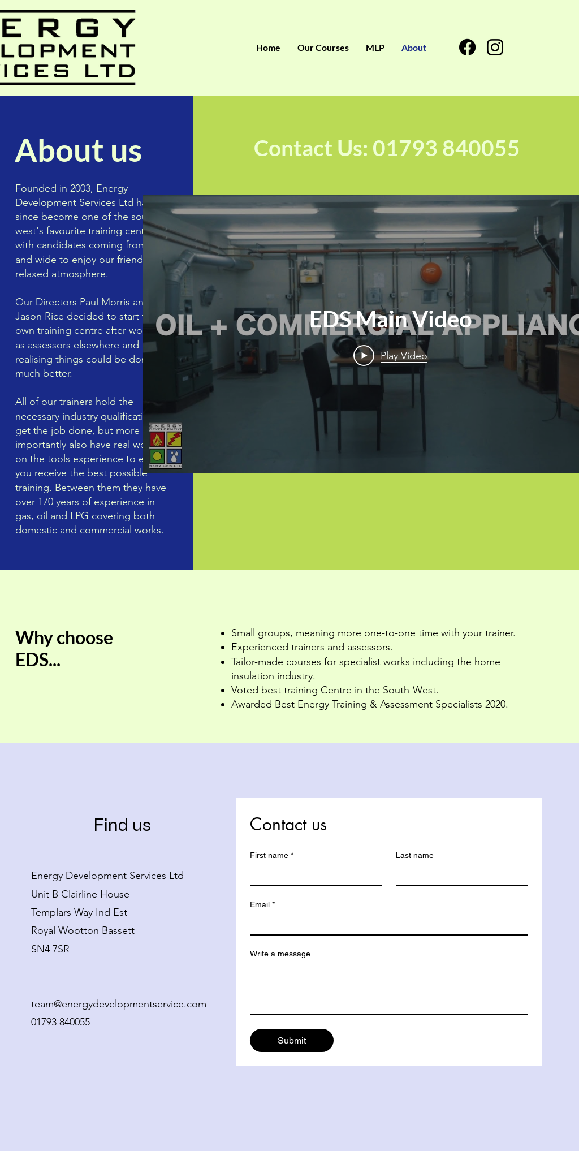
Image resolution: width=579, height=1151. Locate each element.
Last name (415, 855)
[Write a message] (389, 989)
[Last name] (458, 875)
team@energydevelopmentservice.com (118, 1004)
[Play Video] (390, 355)
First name (271, 855)
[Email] (385, 924)
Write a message (280, 953)
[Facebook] (467, 47)
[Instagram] (495, 47)
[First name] (312, 875)
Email (262, 904)
